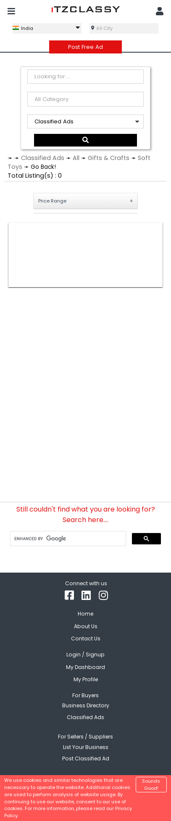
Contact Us (85, 636)
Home (85, 612)
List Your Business (85, 745)
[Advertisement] (85, 253)
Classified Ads (42, 156)
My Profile (86, 677)
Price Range (52, 199)
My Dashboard (85, 665)
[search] (67, 537)
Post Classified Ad (85, 756)
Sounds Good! (151, 785)
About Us (85, 624)
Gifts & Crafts (108, 156)
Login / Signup (85, 652)
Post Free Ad (85, 47)
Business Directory (85, 703)
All (76, 156)
